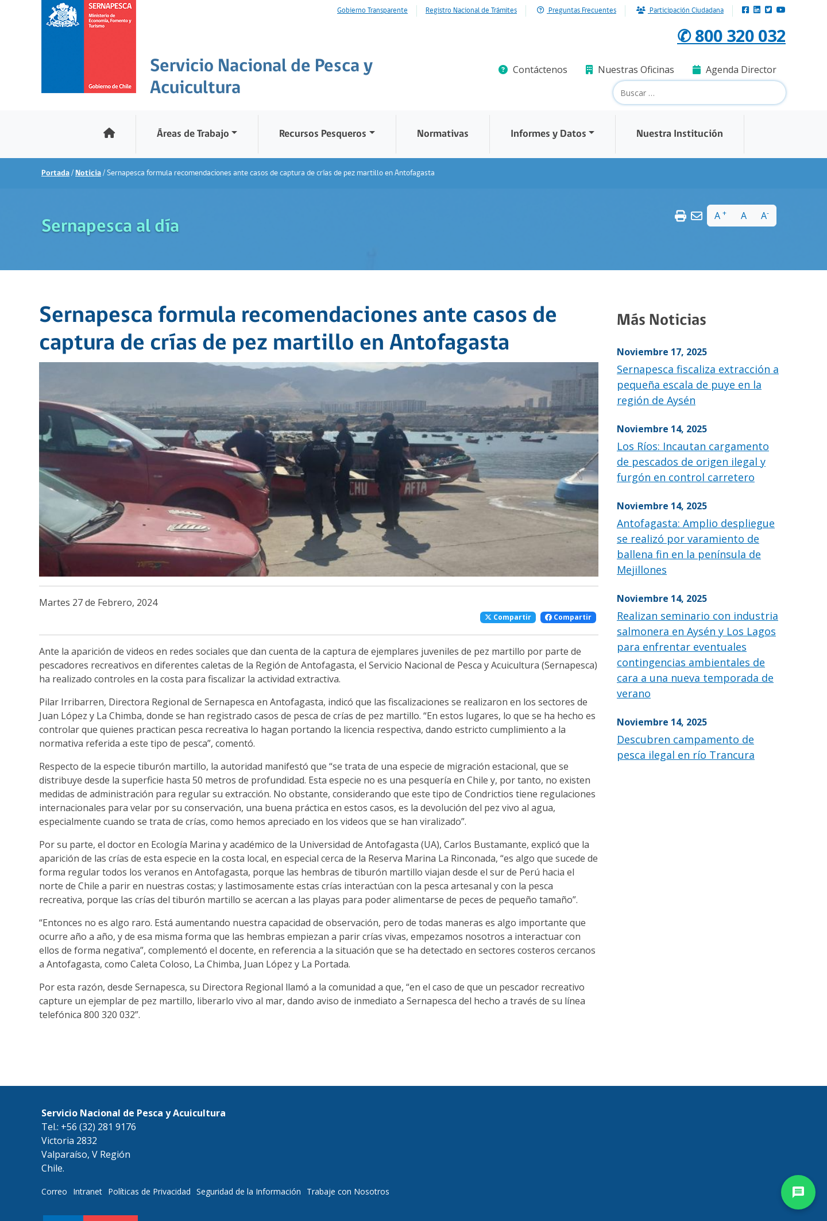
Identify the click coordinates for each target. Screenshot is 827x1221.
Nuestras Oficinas (630, 69)
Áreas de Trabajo (193, 134)
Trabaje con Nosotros (348, 1191)
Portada (55, 173)
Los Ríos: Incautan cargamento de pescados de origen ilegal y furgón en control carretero (693, 461)
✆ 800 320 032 (724, 34)
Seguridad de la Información (248, 1191)
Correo (54, 1191)
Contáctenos (532, 69)
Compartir (508, 617)
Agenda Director (734, 69)
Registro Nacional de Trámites (471, 10)
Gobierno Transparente (372, 10)
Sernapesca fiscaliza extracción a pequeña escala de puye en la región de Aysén (698, 384)
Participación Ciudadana (680, 10)
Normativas (443, 134)
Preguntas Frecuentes (576, 10)
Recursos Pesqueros (322, 134)
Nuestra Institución (679, 134)
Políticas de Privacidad (149, 1191)
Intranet (87, 1191)
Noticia (88, 173)
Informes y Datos (548, 134)
